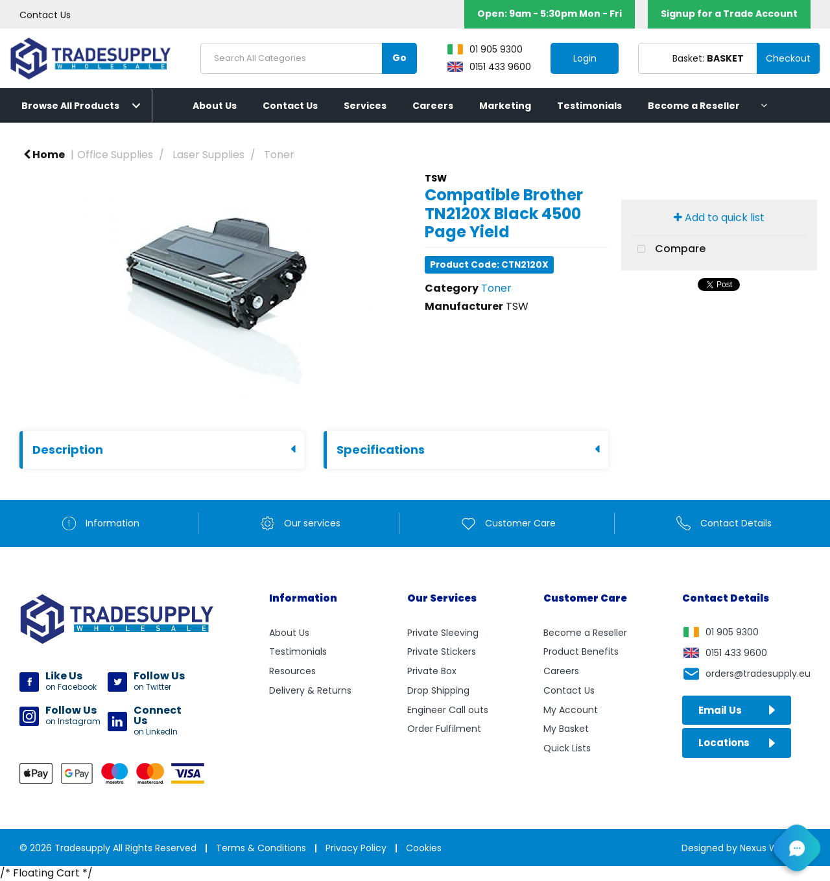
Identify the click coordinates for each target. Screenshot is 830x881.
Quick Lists (567, 748)
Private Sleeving (443, 632)
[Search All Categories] (308, 58)
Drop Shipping (438, 690)
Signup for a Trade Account (729, 13)
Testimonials (589, 105)
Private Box (431, 670)
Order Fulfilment (444, 728)
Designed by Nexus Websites (746, 847)
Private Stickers (441, 651)
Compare (669, 249)
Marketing (505, 105)
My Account (570, 709)
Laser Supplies (208, 154)
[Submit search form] (399, 58)
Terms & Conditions (261, 847)
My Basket (566, 728)
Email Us (736, 710)
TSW (436, 178)
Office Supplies (115, 154)
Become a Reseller (694, 105)
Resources (292, 670)
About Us (215, 105)
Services (365, 105)
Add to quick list (719, 217)
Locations (736, 742)
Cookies (424, 847)
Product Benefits (581, 651)
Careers (432, 105)
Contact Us (45, 14)
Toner (279, 154)
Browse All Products (70, 105)
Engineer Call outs (447, 709)
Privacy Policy (356, 847)
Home (44, 154)
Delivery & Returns (310, 690)
